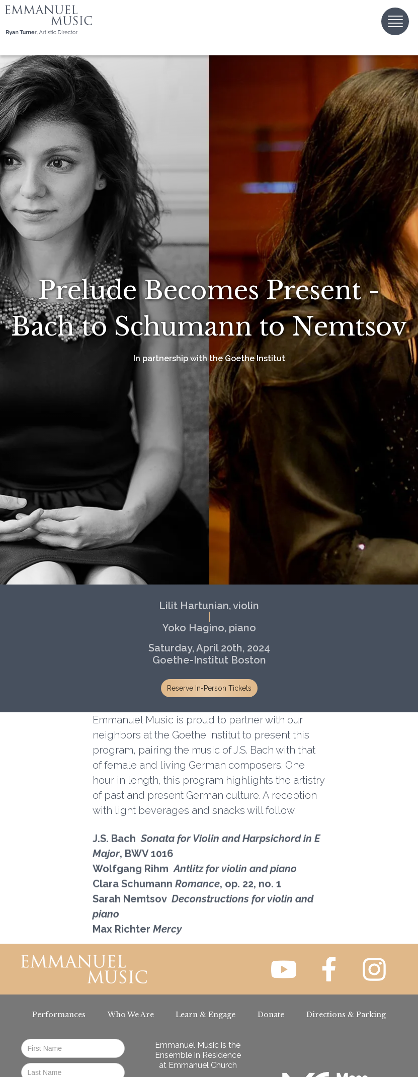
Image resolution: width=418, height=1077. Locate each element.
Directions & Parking (346, 1014)
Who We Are (131, 1014)
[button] (395, 21)
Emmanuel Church (203, 1065)
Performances (59, 1014)
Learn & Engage (205, 1014)
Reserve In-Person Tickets (209, 688)
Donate (271, 1014)
